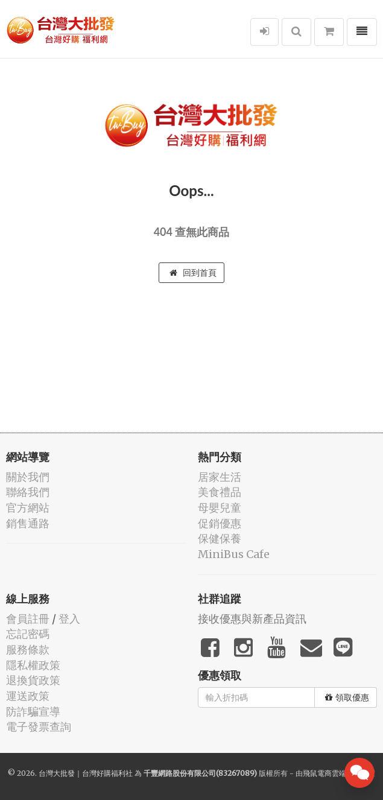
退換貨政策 (33, 680)
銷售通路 (27, 523)
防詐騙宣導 (33, 712)
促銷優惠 (219, 523)
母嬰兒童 (219, 508)
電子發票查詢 (38, 727)
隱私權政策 (33, 665)
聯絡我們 (27, 492)
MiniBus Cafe (234, 554)
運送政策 (27, 696)
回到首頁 (193, 272)
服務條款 (27, 649)
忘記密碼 (27, 634)
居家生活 (219, 477)
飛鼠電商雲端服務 (332, 773)
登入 (69, 619)
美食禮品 (219, 492)
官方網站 (27, 508)
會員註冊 (27, 619)
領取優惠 (347, 697)
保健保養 (219, 538)
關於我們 (27, 477)
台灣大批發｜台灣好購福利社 (86, 773)
